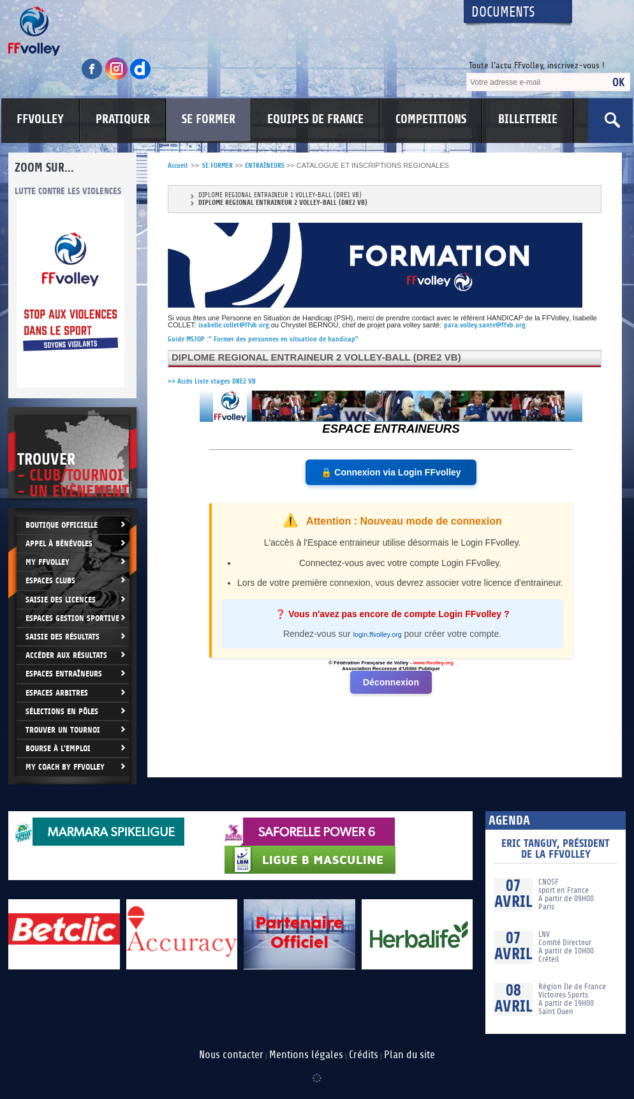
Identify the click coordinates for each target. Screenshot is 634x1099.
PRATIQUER (123, 119)
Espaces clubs (50, 580)
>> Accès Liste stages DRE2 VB (212, 381)
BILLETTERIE (527, 119)
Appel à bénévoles (59, 543)
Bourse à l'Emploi (58, 748)
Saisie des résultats (63, 636)
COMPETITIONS (430, 119)
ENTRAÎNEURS (264, 165)
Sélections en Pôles (62, 711)
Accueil (178, 165)
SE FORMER (208, 119)
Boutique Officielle (62, 525)
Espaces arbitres (57, 693)
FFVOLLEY (40, 119)
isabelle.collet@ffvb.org (233, 325)
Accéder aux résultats (66, 655)
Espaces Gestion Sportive (72, 618)
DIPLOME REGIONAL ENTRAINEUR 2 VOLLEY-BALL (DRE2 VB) (282, 202)
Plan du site (409, 1055)
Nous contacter (231, 1055)
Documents (503, 12)
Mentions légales (306, 1055)
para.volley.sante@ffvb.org (485, 325)
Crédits (363, 1055)
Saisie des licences (61, 599)
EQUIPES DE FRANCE (315, 119)
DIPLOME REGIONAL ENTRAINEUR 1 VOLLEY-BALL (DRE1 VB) (280, 195)
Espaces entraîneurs (64, 673)
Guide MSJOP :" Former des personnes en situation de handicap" (263, 339)
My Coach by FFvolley (65, 767)
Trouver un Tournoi (63, 730)
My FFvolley (48, 562)
